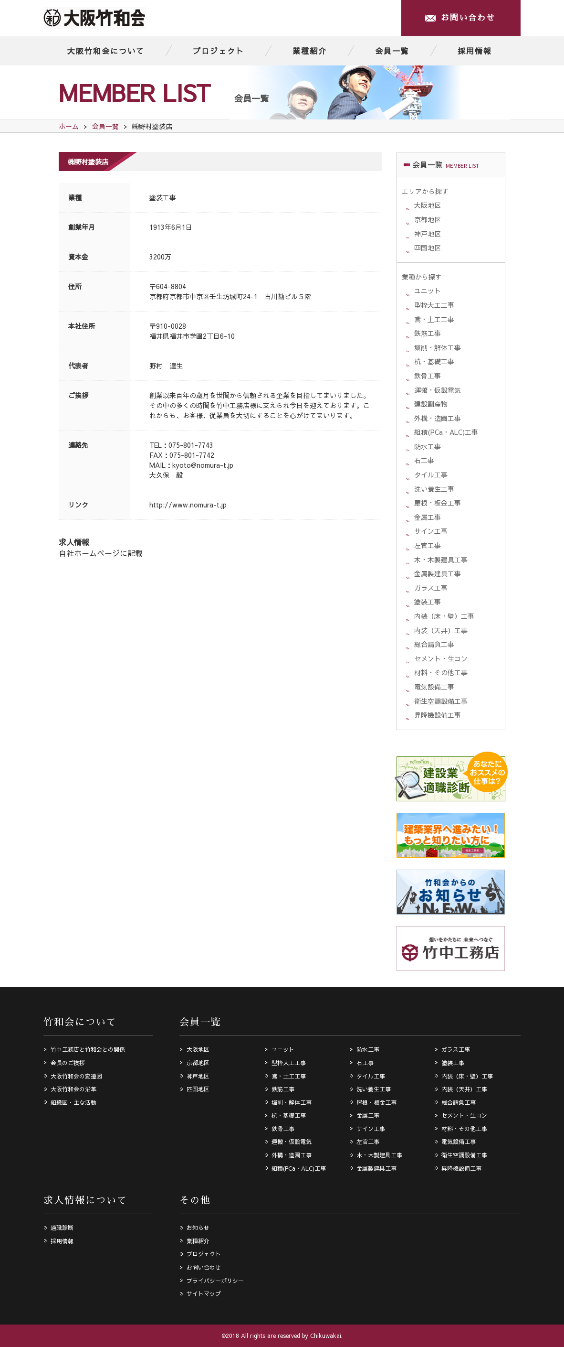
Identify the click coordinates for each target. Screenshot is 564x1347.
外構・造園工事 (437, 418)
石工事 (424, 460)
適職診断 (62, 1227)
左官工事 (427, 545)
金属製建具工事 (437, 573)
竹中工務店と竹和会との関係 (88, 1049)
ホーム (69, 126)
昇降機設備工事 (437, 715)
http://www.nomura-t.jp (188, 504)
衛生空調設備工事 (441, 701)
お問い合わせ (468, 18)
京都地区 (427, 219)
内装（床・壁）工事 (444, 616)
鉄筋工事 (427, 333)
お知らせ (198, 1227)
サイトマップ (204, 1293)
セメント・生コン (441, 658)
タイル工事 (431, 474)
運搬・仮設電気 (437, 390)
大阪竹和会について (106, 50)
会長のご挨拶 (68, 1063)
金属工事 (427, 517)
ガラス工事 (431, 588)
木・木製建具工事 (441, 559)
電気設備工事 (434, 686)
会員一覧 (392, 50)
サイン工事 (431, 531)
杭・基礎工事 (434, 361)
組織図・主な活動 (73, 1102)
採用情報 (475, 50)
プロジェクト (218, 50)
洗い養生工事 (434, 489)
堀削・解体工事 (437, 347)
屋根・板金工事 (437, 502)
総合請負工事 (434, 644)
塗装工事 (162, 197)
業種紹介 (309, 50)
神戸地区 (427, 233)
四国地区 (427, 247)
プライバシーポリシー (215, 1280)
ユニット (427, 290)
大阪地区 (427, 205)
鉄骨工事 (427, 375)
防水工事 (427, 446)
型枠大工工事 (434, 305)
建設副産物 (431, 404)
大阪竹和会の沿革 (73, 1089)
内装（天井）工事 (441, 630)
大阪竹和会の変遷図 (76, 1076)
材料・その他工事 (441, 672)
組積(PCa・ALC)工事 (446, 432)
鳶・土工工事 (434, 319)
